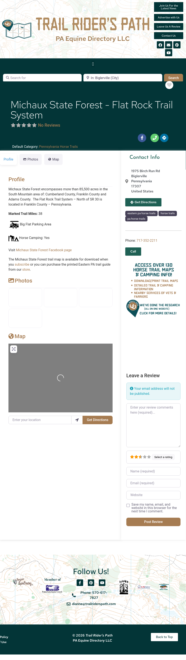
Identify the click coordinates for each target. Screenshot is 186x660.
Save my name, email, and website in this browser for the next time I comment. (154, 513)
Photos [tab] (30, 165)
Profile (16, 185)
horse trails (168, 218)
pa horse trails (136, 224)
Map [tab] (53, 165)
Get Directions (97, 425)
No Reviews (49, 130)
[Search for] (42, 83)
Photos (20, 286)
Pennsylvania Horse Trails (58, 152)
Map (17, 342)
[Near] (122, 83)
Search (175, 83)
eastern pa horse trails (141, 218)
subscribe (22, 270)
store (26, 275)
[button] (93, 69)
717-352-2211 (146, 246)
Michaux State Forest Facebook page (44, 256)
